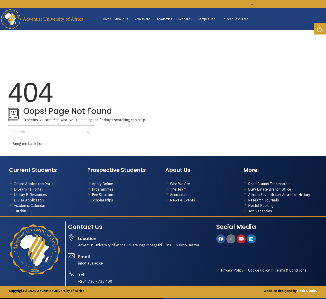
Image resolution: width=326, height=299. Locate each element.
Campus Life (206, 19)
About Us (121, 19)
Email (84, 257)
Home (107, 19)
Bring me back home (27, 143)
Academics (164, 19)
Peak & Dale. (307, 291)
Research (185, 19)
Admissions (142, 19)
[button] (122, 19)
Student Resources (235, 19)
